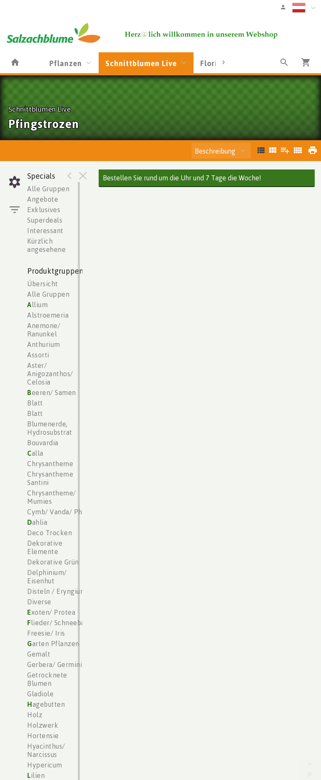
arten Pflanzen (53, 643)
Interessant (45, 230)
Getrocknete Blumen (47, 679)
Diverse (39, 602)
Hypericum (44, 765)
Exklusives (43, 209)
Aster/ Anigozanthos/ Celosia (50, 373)
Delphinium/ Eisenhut (47, 576)
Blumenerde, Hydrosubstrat (49, 428)
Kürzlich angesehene (46, 245)
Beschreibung (215, 151)
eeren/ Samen (51, 392)
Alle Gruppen (48, 189)
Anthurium (43, 344)
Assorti (38, 355)
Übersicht (42, 284)
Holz (34, 715)
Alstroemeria (48, 315)
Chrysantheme (50, 463)
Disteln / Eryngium (56, 591)
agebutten (46, 704)
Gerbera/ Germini (54, 664)
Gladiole (40, 694)
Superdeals (44, 220)
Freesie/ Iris (46, 633)
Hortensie (43, 735)
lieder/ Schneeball (58, 622)
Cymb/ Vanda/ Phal (57, 512)
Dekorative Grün (53, 562)
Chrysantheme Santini (50, 478)
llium (37, 304)
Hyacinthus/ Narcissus (46, 750)
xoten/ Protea (51, 612)
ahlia (37, 522)
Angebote (42, 199)
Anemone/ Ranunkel (43, 329)
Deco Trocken (49, 533)
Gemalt (38, 654)
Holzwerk (42, 725)
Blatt (35, 403)
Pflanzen (65, 63)
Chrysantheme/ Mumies (51, 497)
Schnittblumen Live (141, 63)
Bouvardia (43, 443)
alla (35, 453)
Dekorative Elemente (44, 547)
